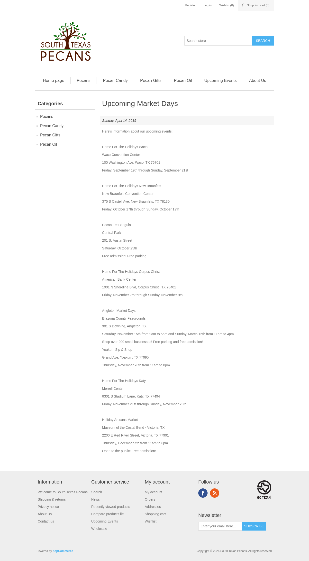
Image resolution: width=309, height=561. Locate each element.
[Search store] (218, 41)
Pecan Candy (115, 80)
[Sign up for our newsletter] (220, 526)
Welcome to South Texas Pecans (63, 492)
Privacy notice (48, 507)
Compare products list (107, 514)
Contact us (46, 521)
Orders (150, 499)
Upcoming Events (220, 80)
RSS (214, 493)
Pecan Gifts (151, 80)
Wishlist (150, 521)
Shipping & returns (52, 499)
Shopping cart (155, 514)
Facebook (203, 493)
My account (153, 492)
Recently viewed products (110, 507)
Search (96, 492)
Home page (53, 80)
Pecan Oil (183, 80)
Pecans (84, 80)
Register (190, 5)
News (95, 499)
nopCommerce (63, 551)
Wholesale (99, 529)
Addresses (153, 507)
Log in (208, 5)
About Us (257, 80)
